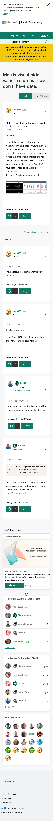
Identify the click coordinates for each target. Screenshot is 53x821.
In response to (24, 390)
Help (34, 35)
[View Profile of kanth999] (17, 109)
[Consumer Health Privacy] (26, 812)
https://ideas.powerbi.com (18, 493)
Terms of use (6, 799)
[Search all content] (29, 41)
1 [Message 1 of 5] (14, 209)
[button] (25, 96)
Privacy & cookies (8, 794)
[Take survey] (14, 585)
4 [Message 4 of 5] (16, 419)
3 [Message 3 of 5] (14, 357)
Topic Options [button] (40, 96)
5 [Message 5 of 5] (14, 284)
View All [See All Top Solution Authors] (10, 648)
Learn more (8, 13)
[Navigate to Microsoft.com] (10, 22)
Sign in (25, 35)
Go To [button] (43, 35)
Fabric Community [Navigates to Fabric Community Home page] (32, 22)
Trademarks (6, 803)
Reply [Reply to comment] (25, 291)
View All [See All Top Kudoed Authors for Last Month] (10, 707)
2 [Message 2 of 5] (14, 503)
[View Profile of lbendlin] (23, 383)
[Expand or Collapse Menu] (4, 29)
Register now (32, 59)
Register (14, 35)
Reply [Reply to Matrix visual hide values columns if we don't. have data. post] (25, 216)
